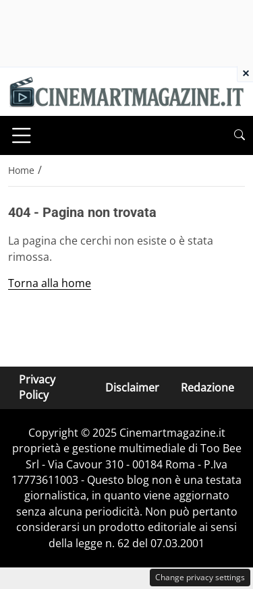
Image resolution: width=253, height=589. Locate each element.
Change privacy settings (200, 577)
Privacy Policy (37, 387)
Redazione (207, 387)
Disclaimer (132, 387)
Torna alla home (49, 283)
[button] (239, 135)
